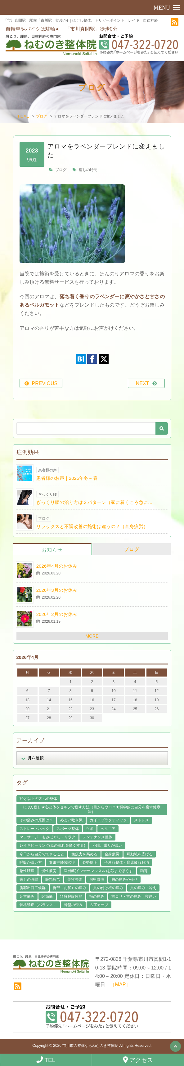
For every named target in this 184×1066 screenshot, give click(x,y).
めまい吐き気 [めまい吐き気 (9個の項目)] (71, 823)
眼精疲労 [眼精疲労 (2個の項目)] (52, 882)
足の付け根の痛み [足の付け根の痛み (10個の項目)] (108, 891)
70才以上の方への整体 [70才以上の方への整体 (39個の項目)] (38, 802)
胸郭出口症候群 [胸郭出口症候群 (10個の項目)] (33, 891)
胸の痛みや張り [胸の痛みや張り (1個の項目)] (124, 882)
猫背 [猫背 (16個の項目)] (144, 874)
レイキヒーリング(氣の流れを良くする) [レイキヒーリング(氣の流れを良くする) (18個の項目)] (52, 849)
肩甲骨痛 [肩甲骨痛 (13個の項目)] (96, 882)
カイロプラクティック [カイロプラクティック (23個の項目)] (108, 823)
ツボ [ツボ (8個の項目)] (89, 832)
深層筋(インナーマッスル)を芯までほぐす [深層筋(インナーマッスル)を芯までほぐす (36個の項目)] (98, 874)
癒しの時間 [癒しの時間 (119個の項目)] (29, 882)
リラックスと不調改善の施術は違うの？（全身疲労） (92, 529)
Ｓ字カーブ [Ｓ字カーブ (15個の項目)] (99, 908)
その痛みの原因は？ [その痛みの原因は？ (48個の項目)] (36, 823)
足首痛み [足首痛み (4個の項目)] (27, 899)
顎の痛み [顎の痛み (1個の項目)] (96, 899)
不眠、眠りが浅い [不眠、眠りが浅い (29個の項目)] (107, 849)
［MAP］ (120, 987)
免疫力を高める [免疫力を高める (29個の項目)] (84, 857)
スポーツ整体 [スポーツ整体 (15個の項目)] (67, 832)
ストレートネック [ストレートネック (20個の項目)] (34, 832)
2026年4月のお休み (56, 569)
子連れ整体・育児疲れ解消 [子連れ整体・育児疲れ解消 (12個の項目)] (126, 865)
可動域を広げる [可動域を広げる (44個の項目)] (140, 857)
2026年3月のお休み (56, 593)
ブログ (41, 120)
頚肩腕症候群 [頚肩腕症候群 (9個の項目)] (71, 899)
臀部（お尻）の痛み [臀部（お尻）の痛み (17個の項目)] (69, 891)
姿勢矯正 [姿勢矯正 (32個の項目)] (89, 865)
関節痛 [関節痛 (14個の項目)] (47, 899)
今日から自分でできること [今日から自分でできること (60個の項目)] (42, 857)
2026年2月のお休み (56, 617)
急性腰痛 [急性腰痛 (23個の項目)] (27, 874)
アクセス (138, 1059)
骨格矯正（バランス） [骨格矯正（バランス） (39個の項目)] (38, 908)
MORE (92, 639)
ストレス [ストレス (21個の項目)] (141, 823)
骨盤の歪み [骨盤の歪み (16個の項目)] (73, 908)
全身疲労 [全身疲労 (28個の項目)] (112, 857)
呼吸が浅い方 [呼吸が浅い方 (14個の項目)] (31, 865)
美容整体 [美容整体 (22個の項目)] (74, 882)
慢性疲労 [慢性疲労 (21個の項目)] (49, 874)
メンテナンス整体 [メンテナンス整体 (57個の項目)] (97, 840)
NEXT (142, 386)
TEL (46, 1059)
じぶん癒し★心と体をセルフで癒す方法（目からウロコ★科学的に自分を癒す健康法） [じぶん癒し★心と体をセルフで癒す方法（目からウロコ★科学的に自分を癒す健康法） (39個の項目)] (91, 812)
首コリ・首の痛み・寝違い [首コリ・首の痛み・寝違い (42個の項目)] (133, 899)
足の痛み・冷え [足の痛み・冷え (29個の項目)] (143, 891)
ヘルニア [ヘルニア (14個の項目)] (108, 832)
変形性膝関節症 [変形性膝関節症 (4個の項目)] (62, 865)
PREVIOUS (45, 386)
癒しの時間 (88, 173)
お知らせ (52, 553)
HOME (23, 120)
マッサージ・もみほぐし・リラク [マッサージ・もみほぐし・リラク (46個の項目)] (47, 840)
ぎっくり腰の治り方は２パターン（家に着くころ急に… (94, 505)
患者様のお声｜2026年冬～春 (67, 481)
